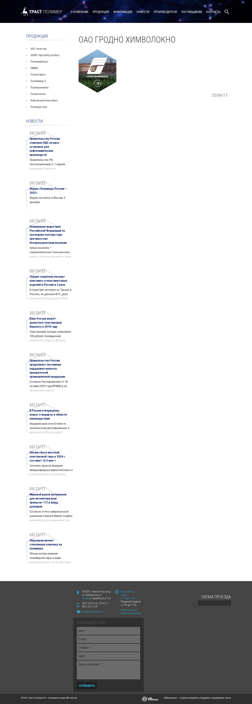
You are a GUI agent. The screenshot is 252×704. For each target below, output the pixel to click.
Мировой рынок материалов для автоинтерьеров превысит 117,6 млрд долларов (48, 500)
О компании (79, 12)
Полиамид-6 (38, 81)
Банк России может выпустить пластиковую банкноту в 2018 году (46, 322)
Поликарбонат (39, 61)
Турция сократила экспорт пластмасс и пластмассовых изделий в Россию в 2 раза (48, 280)
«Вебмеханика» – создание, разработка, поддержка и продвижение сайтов (197, 698)
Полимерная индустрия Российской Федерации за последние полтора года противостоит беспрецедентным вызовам (48, 234)
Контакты (213, 12)
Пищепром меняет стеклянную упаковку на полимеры (46, 544)
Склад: (85, 598)
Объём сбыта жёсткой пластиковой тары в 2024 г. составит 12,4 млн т (48, 456)
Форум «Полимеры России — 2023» (48, 190)
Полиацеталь (38, 107)
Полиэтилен (38, 94)
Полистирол (38, 74)
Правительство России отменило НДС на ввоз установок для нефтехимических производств (45, 146)
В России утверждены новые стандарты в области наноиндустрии (48, 414)
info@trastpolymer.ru (92, 611)
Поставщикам (191, 12)
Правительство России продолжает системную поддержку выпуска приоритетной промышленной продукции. (48, 368)
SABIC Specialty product (44, 55)
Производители (165, 12)
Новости (143, 12)
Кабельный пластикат (44, 100)
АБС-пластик (38, 48)
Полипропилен (39, 87)
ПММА (34, 68)
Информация (122, 12)
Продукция (101, 12)
